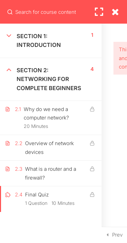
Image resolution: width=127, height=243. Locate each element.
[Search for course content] (10, 12)
